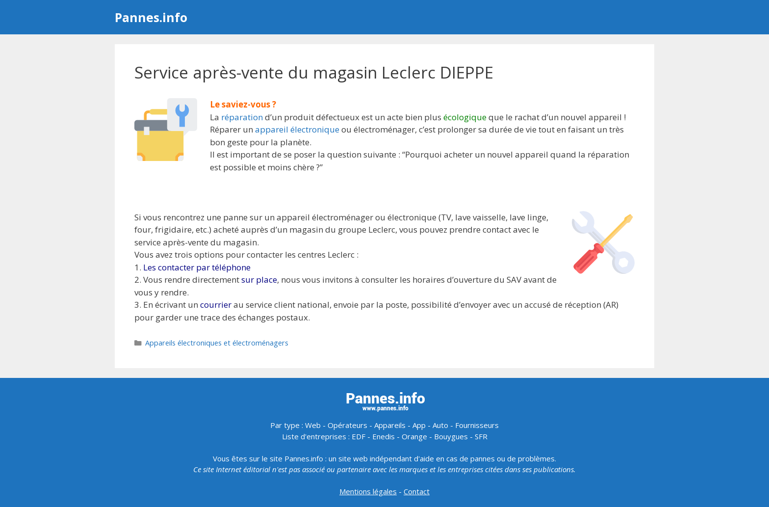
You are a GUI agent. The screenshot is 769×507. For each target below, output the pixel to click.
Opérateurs (347, 425)
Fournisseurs (477, 425)
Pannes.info (151, 17)
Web (313, 425)
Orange (414, 436)
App (419, 425)
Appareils (390, 425)
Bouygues (451, 436)
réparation (242, 117)
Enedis (383, 436)
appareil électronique (297, 129)
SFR (481, 436)
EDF (358, 436)
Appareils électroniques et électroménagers (216, 342)
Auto (440, 425)
